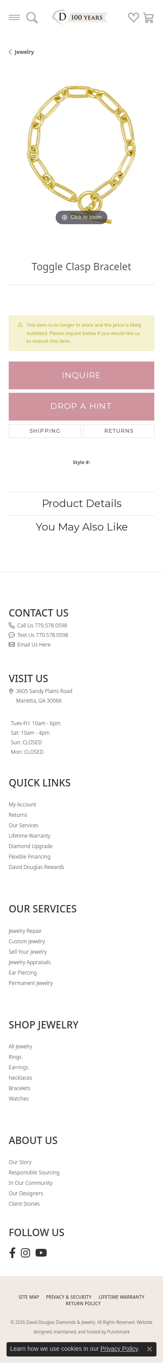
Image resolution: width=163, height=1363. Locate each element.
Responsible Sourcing (34, 1172)
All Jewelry (20, 1046)
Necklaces (20, 1077)
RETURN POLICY (83, 1303)
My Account (22, 804)
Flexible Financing (29, 856)
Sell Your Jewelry (28, 951)
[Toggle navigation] (14, 17)
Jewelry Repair (25, 931)
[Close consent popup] (149, 1349)
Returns (118, 431)
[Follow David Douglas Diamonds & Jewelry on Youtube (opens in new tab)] (41, 1253)
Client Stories (24, 1203)
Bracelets (19, 1088)
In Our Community (31, 1183)
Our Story (20, 1162)
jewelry (24, 52)
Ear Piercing (23, 972)
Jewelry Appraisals (30, 962)
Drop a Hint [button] (81, 406)
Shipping (45, 431)
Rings (15, 1057)
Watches (19, 1098)
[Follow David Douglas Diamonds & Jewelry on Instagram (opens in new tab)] (25, 1253)
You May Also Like (82, 527)
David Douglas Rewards (36, 867)
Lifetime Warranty (29, 835)
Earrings (18, 1067)
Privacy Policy (119, 1348)
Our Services (23, 825)
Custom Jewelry (27, 941)
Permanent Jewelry (31, 983)
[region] (81, 155)
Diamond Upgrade (31, 846)
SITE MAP (29, 1297)
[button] (32, 17)
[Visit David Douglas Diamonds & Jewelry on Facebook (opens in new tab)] (12, 1253)
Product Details (82, 503)
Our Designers (26, 1193)
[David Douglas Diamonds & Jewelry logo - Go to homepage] (81, 17)
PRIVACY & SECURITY (69, 1297)
